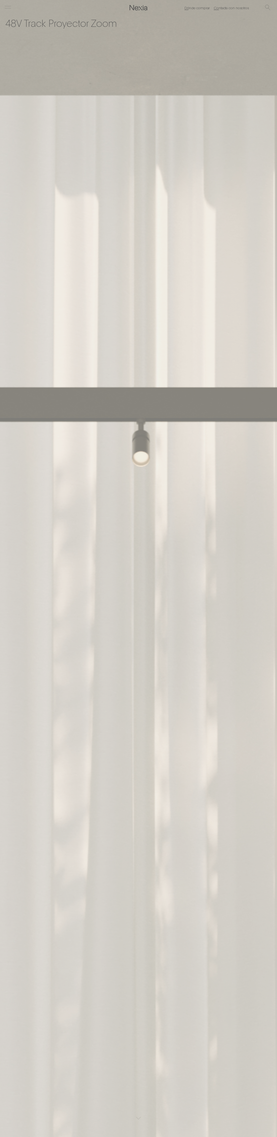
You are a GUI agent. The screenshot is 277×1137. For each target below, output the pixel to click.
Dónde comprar (197, 7)
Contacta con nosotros (231, 7)
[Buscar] (267, 8)
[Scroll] (138, 1117)
